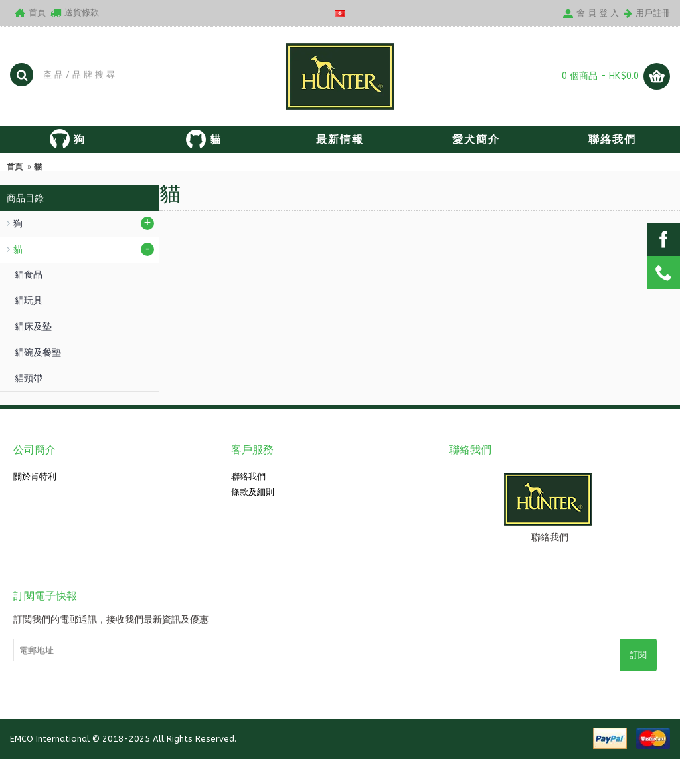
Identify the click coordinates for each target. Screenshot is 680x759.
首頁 (15, 166)
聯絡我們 (248, 476)
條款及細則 (252, 492)
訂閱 (638, 655)
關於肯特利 (34, 476)
